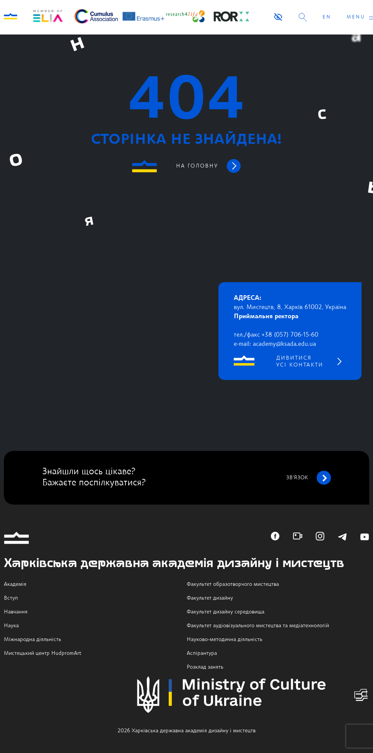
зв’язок (308, 478)
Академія (15, 584)
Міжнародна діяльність (32, 639)
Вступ (11, 598)
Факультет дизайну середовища (225, 612)
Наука (11, 625)
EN (327, 17)
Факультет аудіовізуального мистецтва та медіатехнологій (258, 625)
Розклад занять (205, 667)
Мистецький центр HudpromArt (42, 653)
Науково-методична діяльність (224, 639)
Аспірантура (202, 653)
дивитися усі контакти (299, 361)
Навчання (16, 612)
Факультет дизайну (210, 598)
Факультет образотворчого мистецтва (233, 584)
